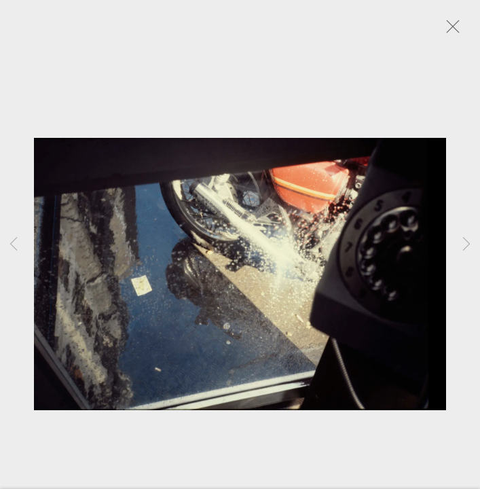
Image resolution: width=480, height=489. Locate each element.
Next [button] (466, 244)
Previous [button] (13, 244)
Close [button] (454, 30)
